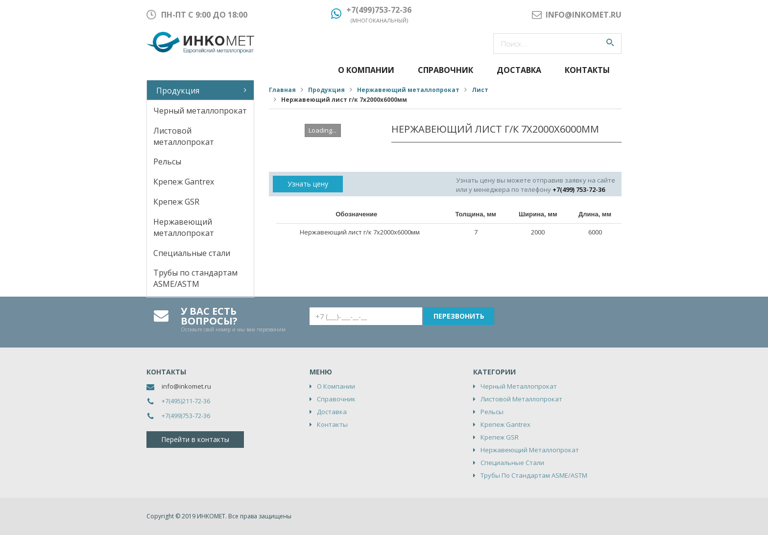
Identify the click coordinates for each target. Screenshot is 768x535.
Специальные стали (191, 253)
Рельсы (167, 161)
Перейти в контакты (195, 439)
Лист (480, 90)
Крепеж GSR (176, 201)
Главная (282, 90)
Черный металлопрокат (200, 110)
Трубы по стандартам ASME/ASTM (195, 278)
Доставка (519, 70)
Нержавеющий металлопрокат (183, 227)
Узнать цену (308, 183)
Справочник (445, 70)
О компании (366, 70)
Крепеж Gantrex (183, 181)
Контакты (587, 70)
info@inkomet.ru (186, 386)
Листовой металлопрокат (183, 136)
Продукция (177, 90)
